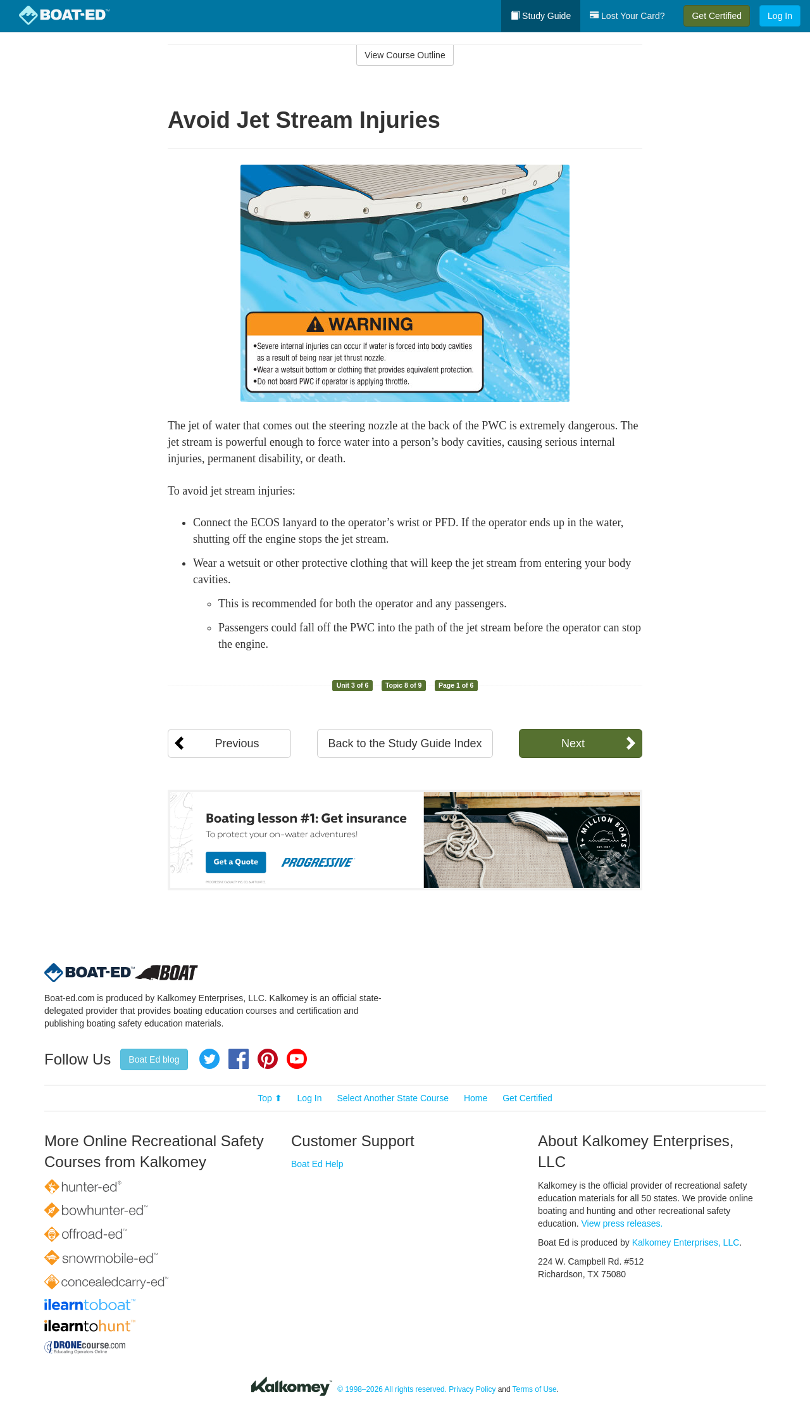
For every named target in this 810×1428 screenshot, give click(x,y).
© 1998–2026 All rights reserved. (392, 1389)
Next (573, 743)
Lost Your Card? (627, 16)
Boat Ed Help (317, 1164)
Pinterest (268, 1059)
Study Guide (541, 16)
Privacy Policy (472, 1389)
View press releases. (622, 1223)
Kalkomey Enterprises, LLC (686, 1242)
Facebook (238, 1059)
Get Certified (717, 16)
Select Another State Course (393, 1098)
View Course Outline (404, 55)
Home (475, 1098)
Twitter (209, 1059)
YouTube (297, 1059)
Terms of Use (535, 1389)
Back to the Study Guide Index (405, 743)
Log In (780, 16)
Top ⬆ (270, 1098)
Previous (237, 743)
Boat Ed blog (153, 1059)
